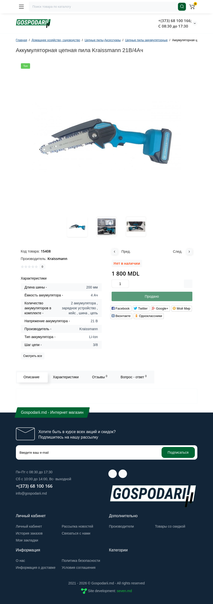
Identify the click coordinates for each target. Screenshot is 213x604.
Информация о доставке (36, 568)
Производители (121, 526)
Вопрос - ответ (133, 377)
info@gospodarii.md (31, 493)
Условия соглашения (79, 568)
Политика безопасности (81, 561)
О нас (20, 561)
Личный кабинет (29, 526)
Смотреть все (32, 356)
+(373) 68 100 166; (175, 20)
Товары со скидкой (170, 526)
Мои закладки (27, 540)
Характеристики (65, 377)
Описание (31, 377)
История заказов (29, 533)
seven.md (124, 591)
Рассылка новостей (77, 526)
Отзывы (99, 377)
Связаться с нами (76, 533)
